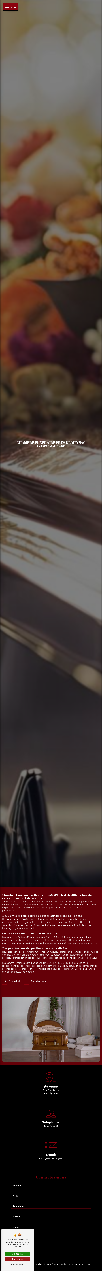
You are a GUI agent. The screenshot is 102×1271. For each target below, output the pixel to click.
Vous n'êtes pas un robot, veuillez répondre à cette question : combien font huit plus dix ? (50, 1254)
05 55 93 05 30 (51, 1126)
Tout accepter (17, 1254)
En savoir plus (12, 981)
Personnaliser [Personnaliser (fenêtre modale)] (17, 1264)
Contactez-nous (35, 981)
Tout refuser (17, 1259)
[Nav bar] (10, 7)
